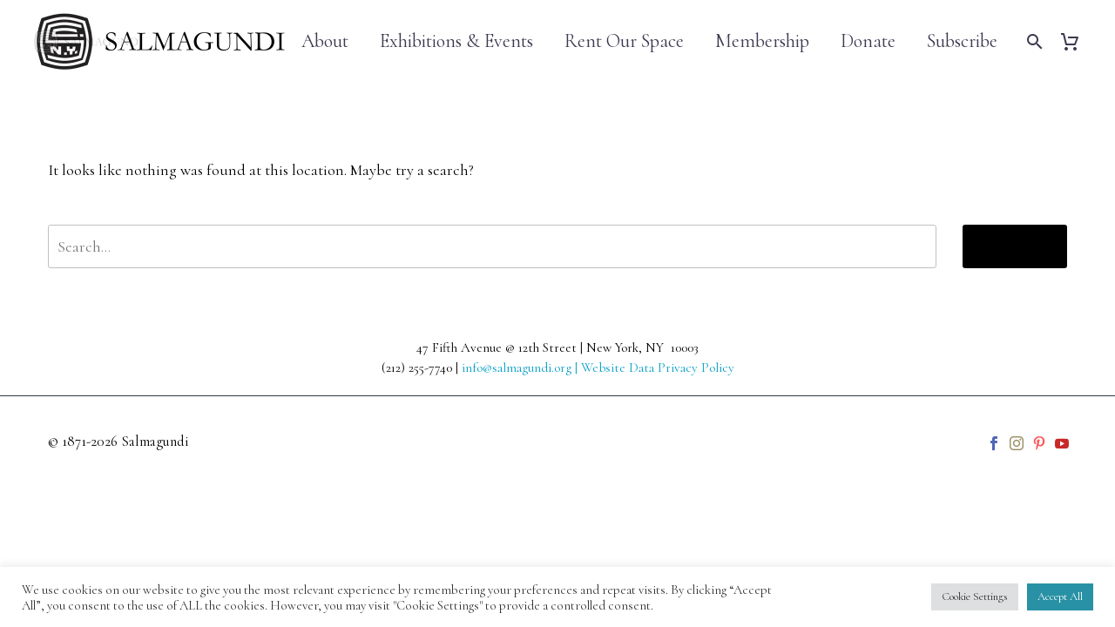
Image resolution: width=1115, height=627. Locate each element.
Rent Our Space (624, 41)
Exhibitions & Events (456, 41)
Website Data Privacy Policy (657, 367)
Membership (762, 41)
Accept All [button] (1060, 596)
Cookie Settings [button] (975, 596)
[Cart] (1076, 41)
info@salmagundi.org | (521, 367)
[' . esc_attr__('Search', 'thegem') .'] (492, 246)
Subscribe (962, 41)
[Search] (1033, 41)
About (324, 41)
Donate (868, 41)
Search (1014, 246)
